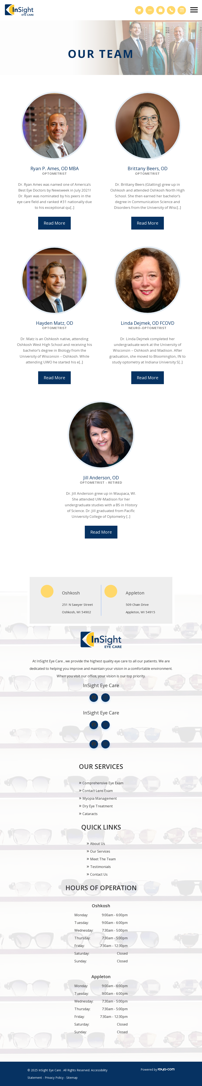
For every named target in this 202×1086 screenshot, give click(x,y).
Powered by (158, 1069)
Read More (54, 223)
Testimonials (100, 866)
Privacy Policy (54, 1078)
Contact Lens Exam (97, 790)
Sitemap (72, 1078)
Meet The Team (103, 859)
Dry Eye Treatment (97, 806)
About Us (97, 843)
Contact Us (99, 874)
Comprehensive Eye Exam (102, 783)
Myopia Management (99, 798)
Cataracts (90, 813)
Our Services (100, 851)
